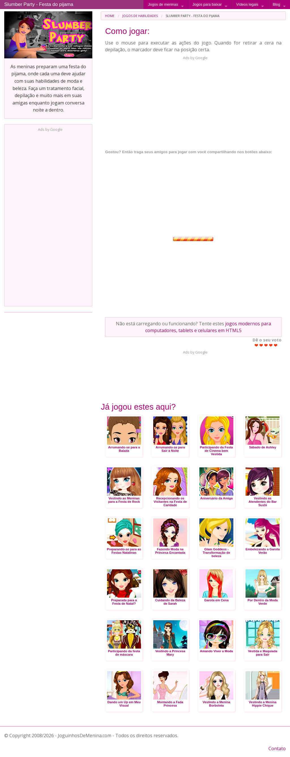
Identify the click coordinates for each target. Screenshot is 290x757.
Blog (276, 4)
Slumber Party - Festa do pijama (38, 4)
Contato (277, 748)
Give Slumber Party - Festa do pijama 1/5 (256, 345)
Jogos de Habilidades (140, 16)
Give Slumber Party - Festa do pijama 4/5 (270, 345)
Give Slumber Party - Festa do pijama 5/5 (275, 345)
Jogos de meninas (163, 4)
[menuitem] (109, 15)
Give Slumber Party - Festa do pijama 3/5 (266, 345)
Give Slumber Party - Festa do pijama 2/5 (261, 345)
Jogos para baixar (207, 4)
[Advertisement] (48, 217)
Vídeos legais (247, 4)
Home (109, 16)
